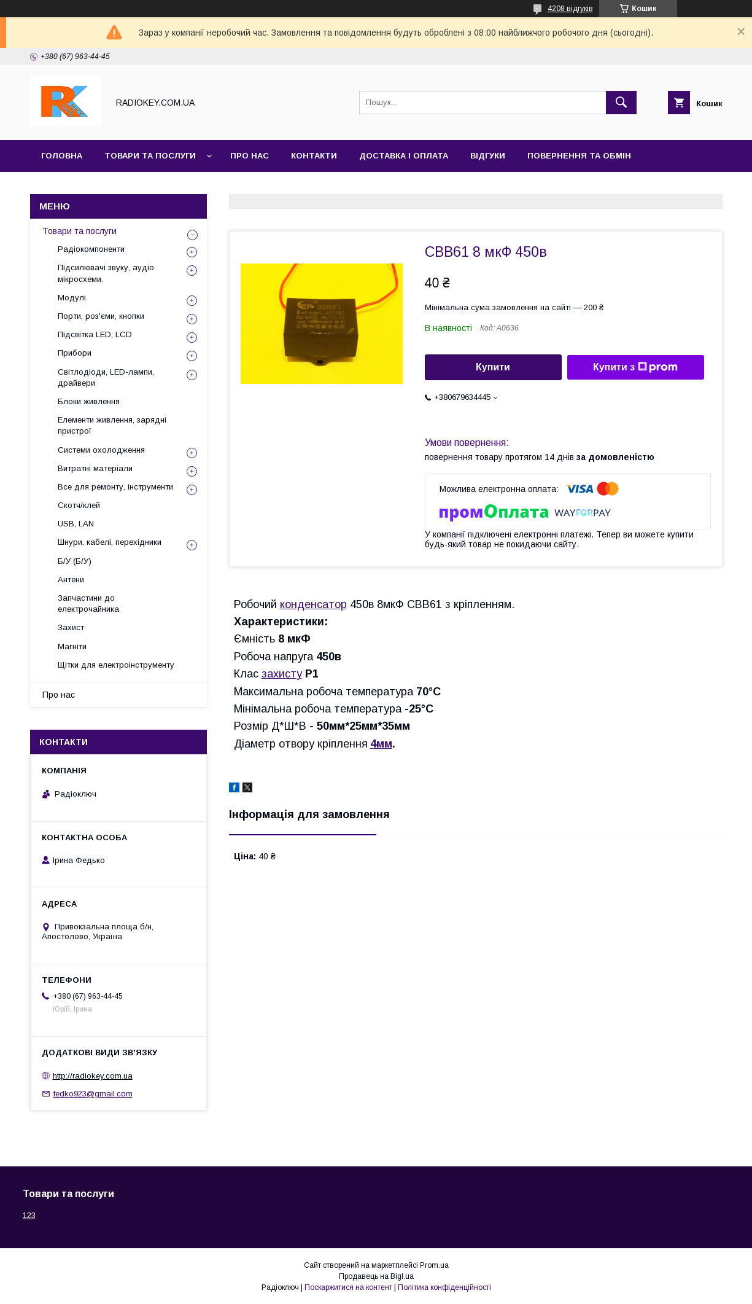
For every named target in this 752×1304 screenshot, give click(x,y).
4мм (381, 744)
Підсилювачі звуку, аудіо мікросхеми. (106, 273)
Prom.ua (434, 1265)
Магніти (72, 646)
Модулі (72, 297)
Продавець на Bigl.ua (376, 1276)
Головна (61, 155)
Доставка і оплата (403, 155)
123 (29, 1215)
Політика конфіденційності (444, 1287)
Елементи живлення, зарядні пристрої (112, 425)
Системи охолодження (101, 450)
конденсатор (313, 604)
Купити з (635, 367)
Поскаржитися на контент (348, 1287)
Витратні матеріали (95, 468)
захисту (282, 674)
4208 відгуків (570, 8)
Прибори (74, 352)
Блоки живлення (89, 401)
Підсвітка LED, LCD (95, 334)
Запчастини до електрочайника (88, 603)
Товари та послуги (150, 155)
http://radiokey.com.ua (93, 1075)
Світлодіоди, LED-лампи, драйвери (106, 377)
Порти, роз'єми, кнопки (101, 316)
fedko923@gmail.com (93, 1093)
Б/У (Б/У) (74, 561)
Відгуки (487, 155)
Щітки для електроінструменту (116, 665)
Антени (71, 579)
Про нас (249, 155)
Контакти (314, 155)
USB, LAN (76, 523)
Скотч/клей (79, 505)
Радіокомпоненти (91, 249)
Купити (493, 367)
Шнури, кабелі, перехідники (109, 542)
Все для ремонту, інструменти (115, 486)
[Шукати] (621, 102)
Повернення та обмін (579, 155)
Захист (71, 627)
